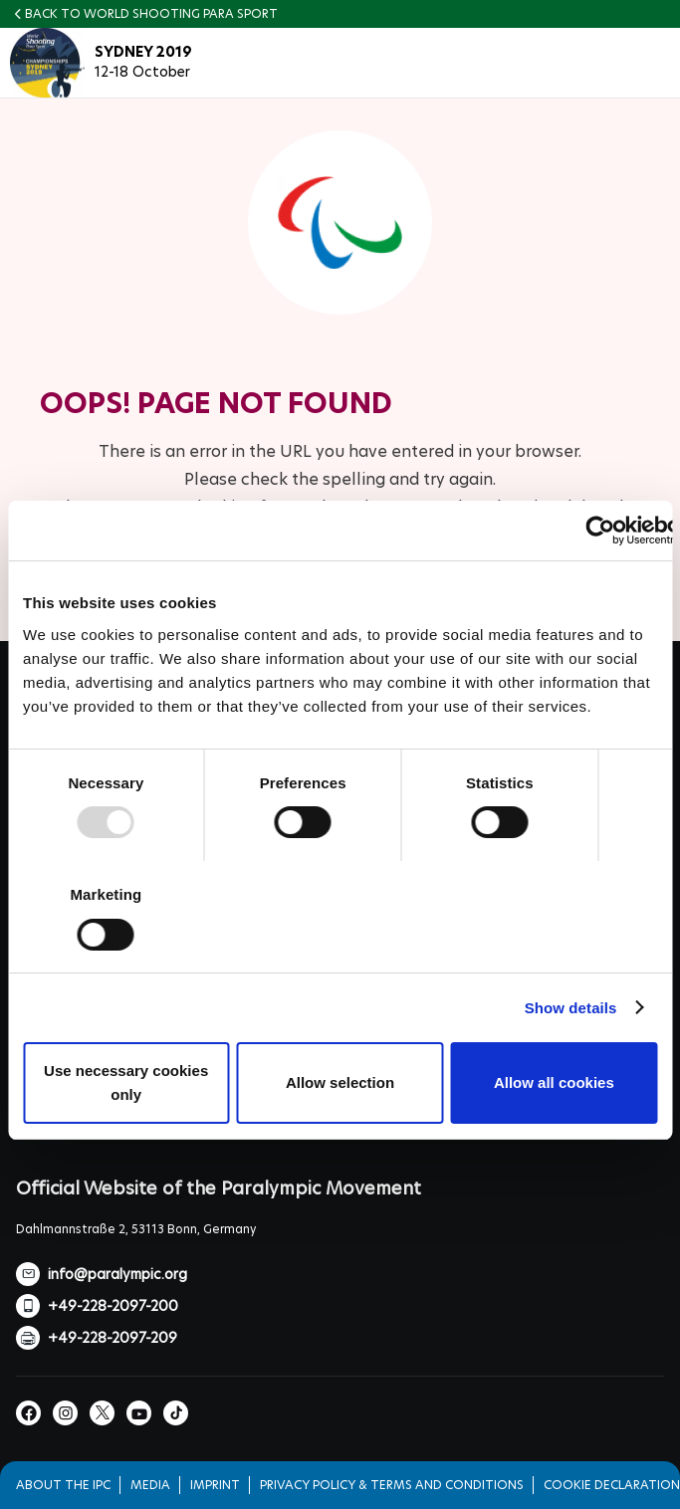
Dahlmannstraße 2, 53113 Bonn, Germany (136, 1228)
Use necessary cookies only (126, 1082)
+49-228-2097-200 (113, 1306)
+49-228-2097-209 (112, 1338)
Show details (571, 1007)
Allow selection (340, 1082)
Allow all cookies (554, 1082)
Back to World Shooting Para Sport (151, 13)
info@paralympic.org (117, 1274)
